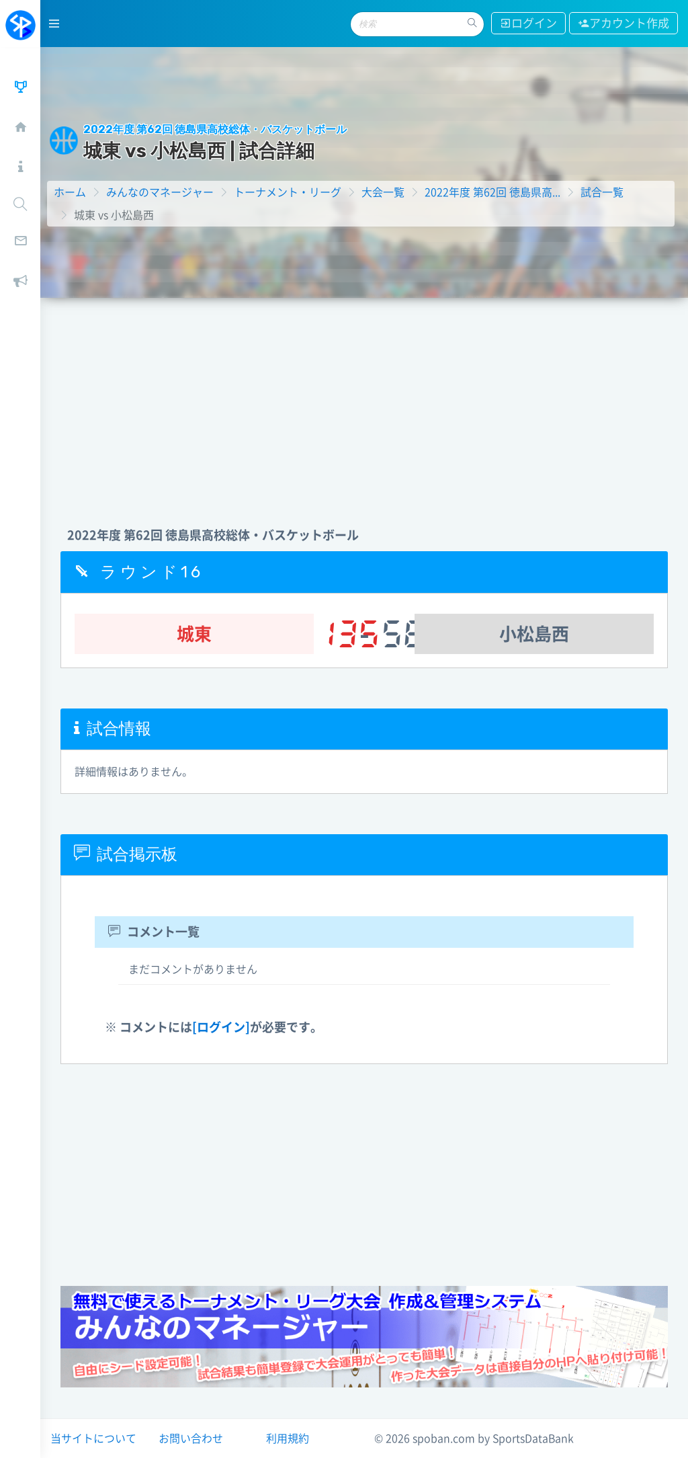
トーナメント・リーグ (287, 192)
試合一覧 (602, 192)
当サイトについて (93, 1438)
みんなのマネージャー (160, 192)
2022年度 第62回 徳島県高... (492, 192)
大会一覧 (382, 192)
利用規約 (287, 1438)
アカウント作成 (623, 23)
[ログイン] (221, 1027)
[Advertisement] (364, 399)
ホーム (70, 192)
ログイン (528, 23)
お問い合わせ (191, 1438)
